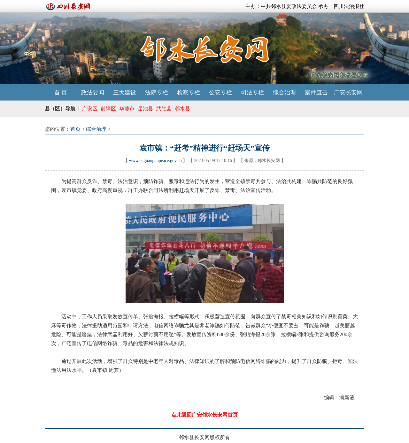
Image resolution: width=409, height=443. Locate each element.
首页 (75, 129)
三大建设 (124, 92)
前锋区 (108, 108)
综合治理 (284, 92)
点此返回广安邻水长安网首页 (204, 414)
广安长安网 (348, 92)
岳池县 (145, 108)
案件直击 (316, 92)
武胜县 (164, 108)
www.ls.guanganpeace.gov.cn (155, 160)
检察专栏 (188, 92)
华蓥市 (127, 108)
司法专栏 (252, 92)
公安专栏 (220, 92)
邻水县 (182, 108)
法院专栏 (156, 92)
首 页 (60, 92)
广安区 (89, 108)
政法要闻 (92, 92)
